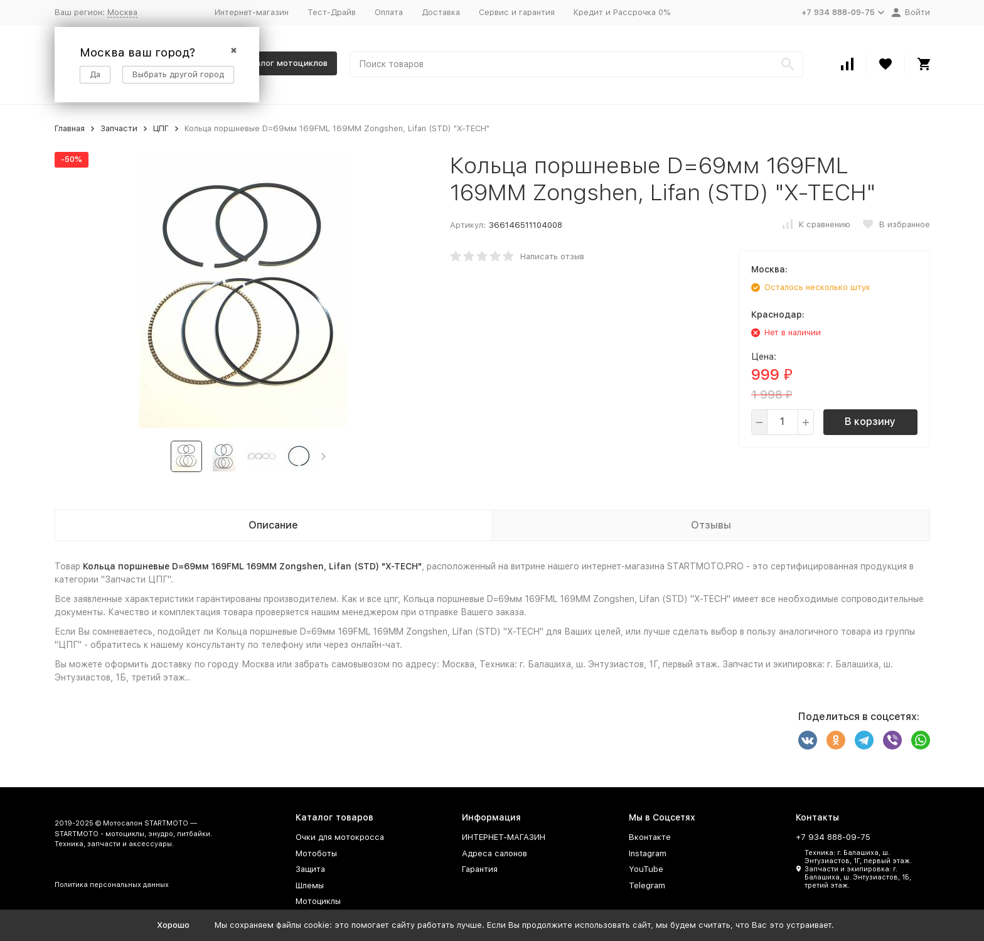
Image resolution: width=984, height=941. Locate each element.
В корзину (870, 421)
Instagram (647, 853)
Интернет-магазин (252, 12)
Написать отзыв (552, 256)
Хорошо (173, 925)
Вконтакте (650, 837)
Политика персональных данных (112, 885)
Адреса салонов (494, 853)
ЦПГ (161, 128)
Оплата (389, 12)
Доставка (441, 12)
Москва (122, 12)
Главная (70, 128)
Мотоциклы (318, 901)
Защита (310, 869)
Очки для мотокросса (340, 837)
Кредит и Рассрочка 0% (622, 12)
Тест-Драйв (332, 12)
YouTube (646, 869)
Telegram (647, 885)
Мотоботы (316, 853)
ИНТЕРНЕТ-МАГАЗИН (503, 837)
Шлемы (310, 885)
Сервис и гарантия (517, 12)
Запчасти (118, 128)
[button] (323, 456)
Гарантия (480, 869)
